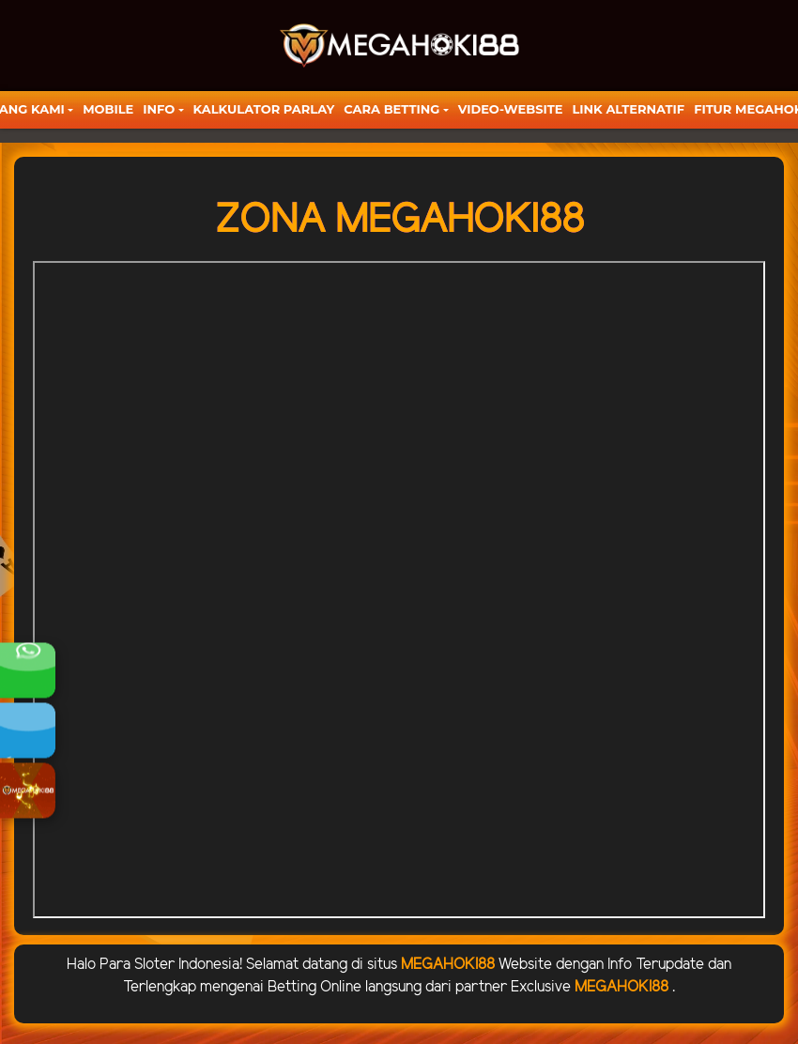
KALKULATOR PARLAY (264, 108)
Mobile (108, 108)
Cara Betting (391, 108)
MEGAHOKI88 (448, 965)
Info (159, 108)
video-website (510, 108)
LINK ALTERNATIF (628, 108)
